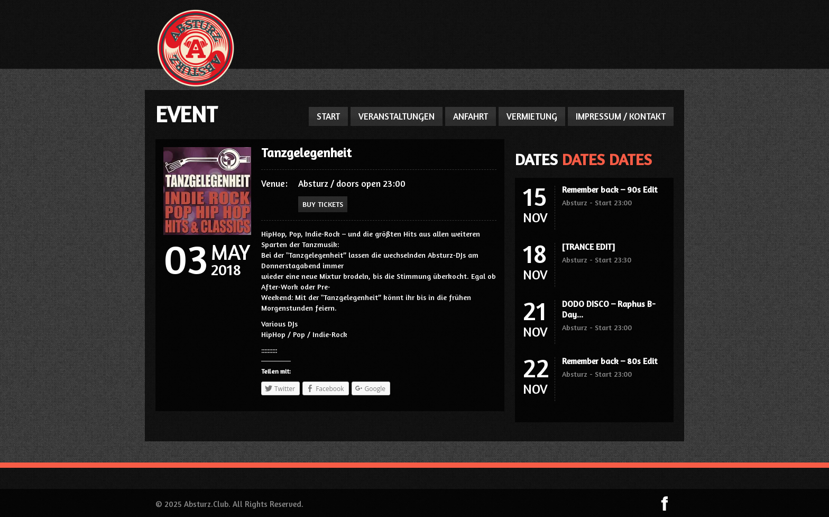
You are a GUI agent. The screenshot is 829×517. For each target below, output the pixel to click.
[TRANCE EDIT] (588, 246)
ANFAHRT (470, 116)
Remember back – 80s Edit (609, 361)
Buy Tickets (322, 203)
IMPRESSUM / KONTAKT (621, 116)
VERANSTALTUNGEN (396, 116)
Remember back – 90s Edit (609, 189)
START (328, 116)
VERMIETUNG (531, 116)
